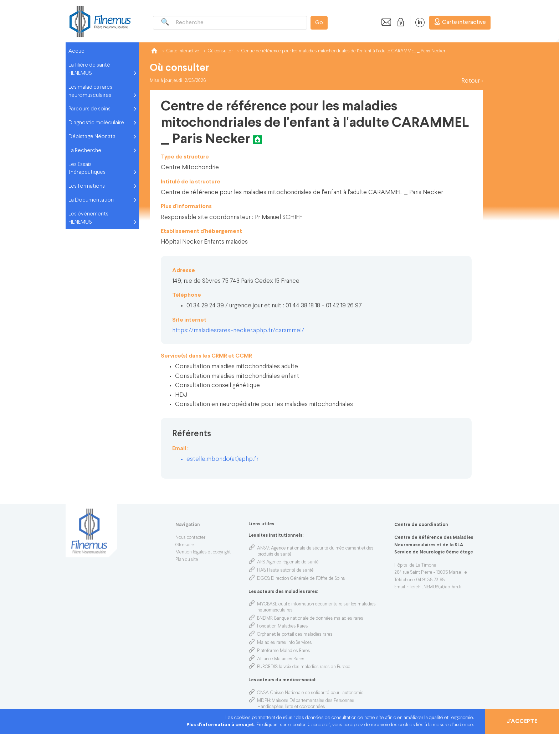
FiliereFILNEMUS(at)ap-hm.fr (434, 587)
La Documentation (91, 200)
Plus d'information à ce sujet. (221, 725)
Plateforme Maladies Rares (283, 651)
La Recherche (84, 150)
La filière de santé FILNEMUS (89, 69)
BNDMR (265, 618)
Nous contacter (190, 538)
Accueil (77, 51)
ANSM (263, 548)
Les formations (86, 186)
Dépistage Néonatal (92, 136)
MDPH (263, 701)
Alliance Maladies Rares (280, 659)
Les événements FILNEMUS (88, 218)
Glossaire (184, 545)
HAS (261, 570)
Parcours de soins (89, 108)
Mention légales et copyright (203, 552)
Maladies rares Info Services (284, 643)
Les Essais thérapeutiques (87, 168)
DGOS (263, 579)
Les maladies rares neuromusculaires (90, 91)
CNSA (263, 693)
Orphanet (266, 635)
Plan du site (186, 560)
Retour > (472, 81)
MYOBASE (267, 604)
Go (319, 23)
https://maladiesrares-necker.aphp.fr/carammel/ (238, 331)
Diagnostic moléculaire (96, 122)
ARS (261, 562)
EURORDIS (267, 667)
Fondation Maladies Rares (282, 626)
